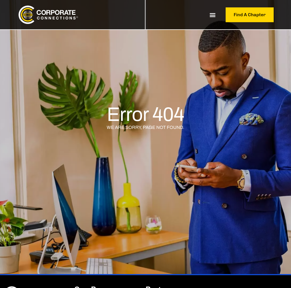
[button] (212, 14)
